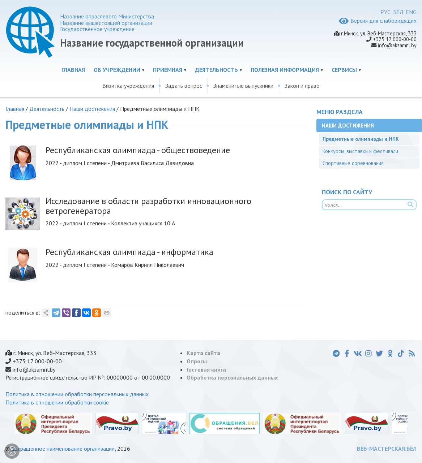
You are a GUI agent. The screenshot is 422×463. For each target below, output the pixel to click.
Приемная (167, 69)
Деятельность (216, 69)
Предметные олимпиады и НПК (361, 138)
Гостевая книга (206, 369)
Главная (73, 69)
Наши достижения (92, 108)
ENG (411, 12)
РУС (385, 12)
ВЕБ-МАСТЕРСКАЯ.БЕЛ (387, 448)
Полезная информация (285, 69)
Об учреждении (117, 69)
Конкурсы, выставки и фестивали (360, 151)
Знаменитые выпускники (243, 85)
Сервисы (344, 69)
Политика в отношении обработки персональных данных (77, 394)
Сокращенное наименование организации (63, 448)
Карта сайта (203, 352)
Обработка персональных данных (232, 377)
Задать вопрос (183, 85)
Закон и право (302, 85)
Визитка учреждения (128, 85)
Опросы (197, 361)
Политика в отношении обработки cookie (57, 402)
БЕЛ (398, 12)
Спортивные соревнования (353, 163)
